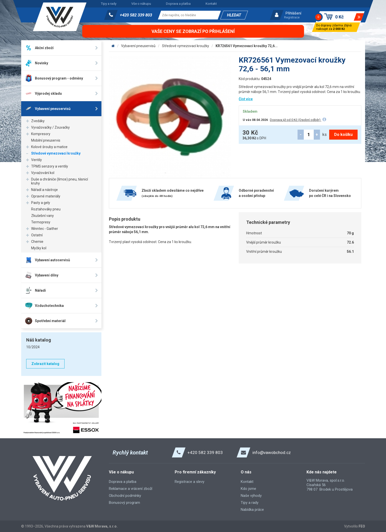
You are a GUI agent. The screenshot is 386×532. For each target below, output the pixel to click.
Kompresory (40, 134)
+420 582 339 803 (136, 14)
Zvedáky (38, 121)
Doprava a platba (178, 3)
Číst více (246, 99)
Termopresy (40, 222)
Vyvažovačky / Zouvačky (50, 127)
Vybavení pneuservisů (138, 46)
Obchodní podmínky (125, 495)
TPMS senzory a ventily (49, 166)
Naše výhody (251, 495)
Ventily (36, 160)
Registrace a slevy (189, 481)
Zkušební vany (42, 216)
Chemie (37, 242)
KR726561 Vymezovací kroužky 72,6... (247, 46)
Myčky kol (38, 248)
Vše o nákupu (141, 3)
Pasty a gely (40, 203)
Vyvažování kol (42, 173)
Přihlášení (293, 13)
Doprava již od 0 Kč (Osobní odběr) (295, 120)
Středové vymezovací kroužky (55, 153)
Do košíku (343, 134)
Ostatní (37, 235)
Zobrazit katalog (45, 364)
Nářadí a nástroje (44, 190)
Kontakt (211, 3)
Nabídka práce (252, 509)
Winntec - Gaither (44, 229)
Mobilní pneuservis (45, 140)
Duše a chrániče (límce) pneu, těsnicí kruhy (59, 181)
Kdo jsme (248, 488)
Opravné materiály (45, 196)
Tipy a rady (108, 3)
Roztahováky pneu (46, 209)
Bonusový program (124, 502)
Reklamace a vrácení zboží (130, 488)
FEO (362, 526)
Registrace (292, 17)
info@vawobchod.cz (271, 452)
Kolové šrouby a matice (49, 147)
